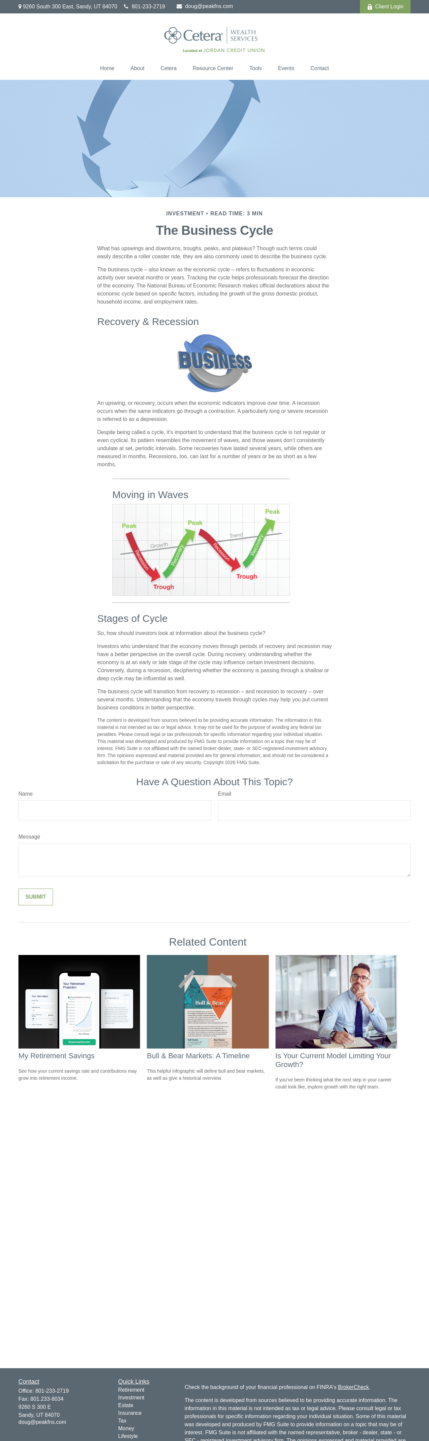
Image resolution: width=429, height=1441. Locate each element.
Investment (131, 1397)
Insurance (130, 1413)
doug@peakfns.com (205, 6)
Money (126, 1428)
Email (224, 794)
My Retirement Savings (56, 1056)
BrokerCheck (353, 1387)
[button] (107, 68)
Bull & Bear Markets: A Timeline (198, 1056)
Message (29, 837)
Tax (122, 1421)
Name (25, 794)
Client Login (385, 7)
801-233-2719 (144, 6)
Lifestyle (128, 1436)
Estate (125, 1405)
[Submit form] (35, 897)
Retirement (131, 1390)
